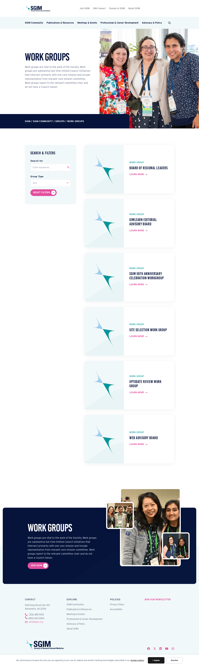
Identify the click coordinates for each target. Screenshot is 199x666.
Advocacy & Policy (152, 22)
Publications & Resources (60, 22)
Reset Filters (41, 192)
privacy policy (137, 660)
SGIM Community (34, 22)
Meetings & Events (87, 22)
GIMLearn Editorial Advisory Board (143, 222)
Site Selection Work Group (148, 330)
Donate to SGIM (117, 8)
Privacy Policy (117, 604)
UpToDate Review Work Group (145, 384)
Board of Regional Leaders (148, 168)
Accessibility (116, 609)
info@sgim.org (36, 622)
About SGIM (134, 8)
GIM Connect (99, 8)
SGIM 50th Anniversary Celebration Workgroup (146, 276)
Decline (174, 660)
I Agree (156, 660)
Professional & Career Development (119, 22)
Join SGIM (85, 8)
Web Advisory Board (143, 438)
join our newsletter (157, 599)
